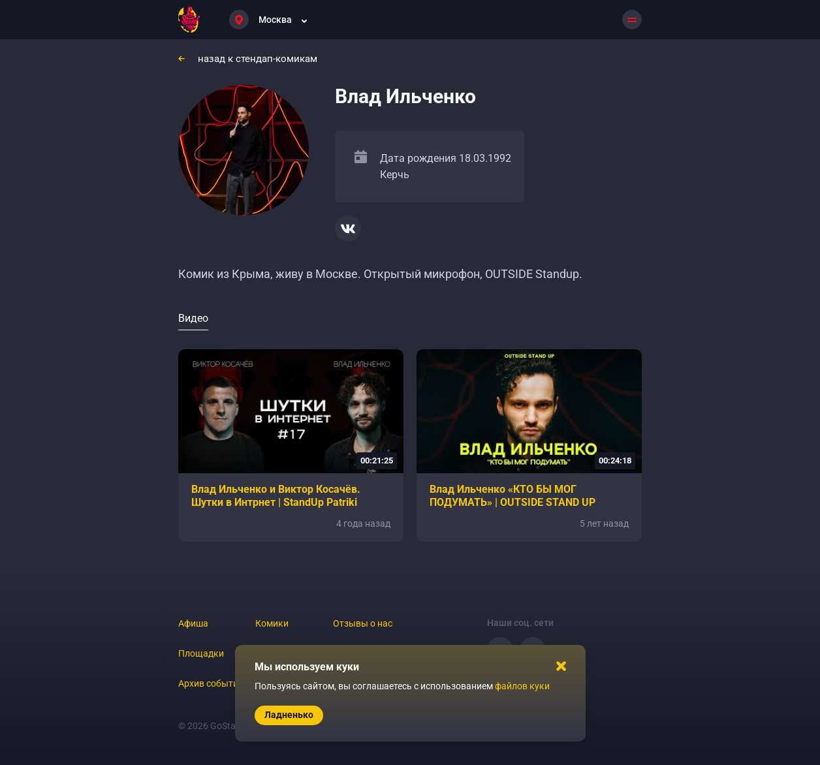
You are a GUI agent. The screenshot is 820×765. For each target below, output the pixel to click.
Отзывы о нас (362, 623)
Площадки (201, 653)
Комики (272, 623)
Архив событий (211, 683)
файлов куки (522, 686)
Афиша (193, 623)
